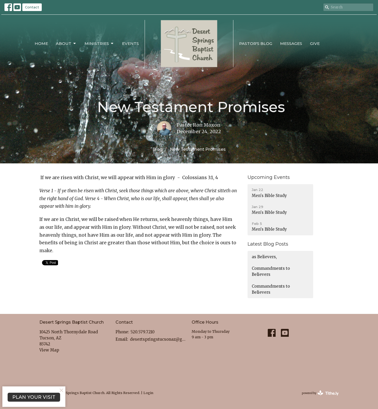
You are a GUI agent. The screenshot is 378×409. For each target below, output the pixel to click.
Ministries (99, 43)
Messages (291, 43)
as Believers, (264, 256)
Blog (157, 149)
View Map (49, 350)
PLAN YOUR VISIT (33, 397)
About (66, 43)
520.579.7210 (142, 331)
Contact (32, 7)
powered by (320, 393)
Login (148, 393)
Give (315, 43)
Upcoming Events (269, 177)
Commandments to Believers (271, 271)
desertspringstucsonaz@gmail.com (158, 339)
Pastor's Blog (255, 43)
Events (130, 43)
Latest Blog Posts (268, 244)
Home (41, 43)
